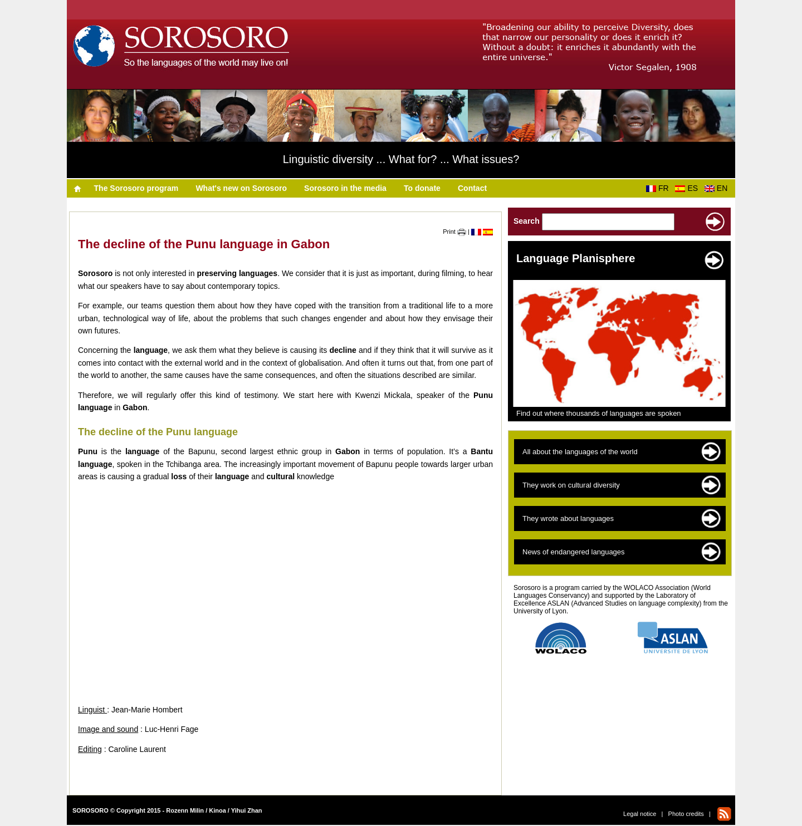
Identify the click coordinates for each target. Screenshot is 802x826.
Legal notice (639, 813)
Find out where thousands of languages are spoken (598, 413)
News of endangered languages (573, 552)
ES (688, 188)
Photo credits (686, 813)
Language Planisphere (575, 258)
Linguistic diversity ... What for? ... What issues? (401, 159)
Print (454, 231)
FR (659, 188)
